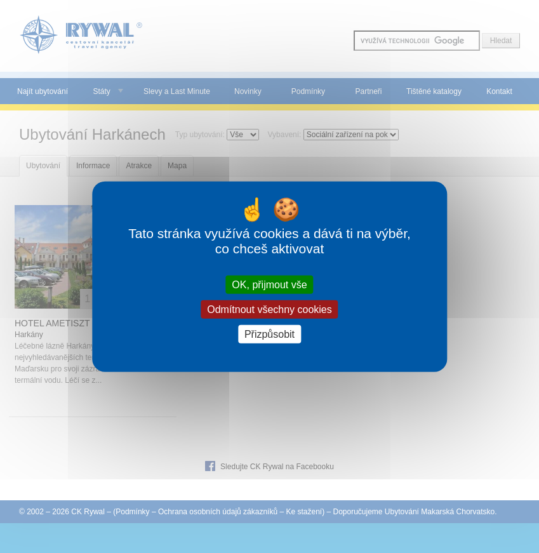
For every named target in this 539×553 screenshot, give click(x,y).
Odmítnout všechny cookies (269, 308)
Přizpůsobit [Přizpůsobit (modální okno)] (269, 334)
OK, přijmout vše (269, 284)
